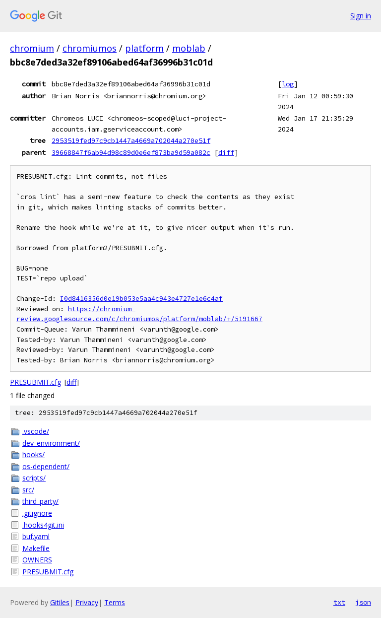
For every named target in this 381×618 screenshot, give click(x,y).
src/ (28, 489)
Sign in (360, 15)
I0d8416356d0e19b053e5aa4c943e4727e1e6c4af (141, 298)
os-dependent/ (45, 466)
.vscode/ (35, 431)
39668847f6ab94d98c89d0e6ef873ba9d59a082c (131, 152)
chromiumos (90, 48)
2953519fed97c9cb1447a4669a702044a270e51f (131, 140)
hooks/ (33, 454)
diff (226, 152)
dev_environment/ (51, 443)
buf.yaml (36, 536)
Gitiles (59, 602)
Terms (114, 602)
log (288, 83)
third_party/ (40, 501)
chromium (32, 48)
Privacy (86, 602)
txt (339, 602)
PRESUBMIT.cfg (35, 382)
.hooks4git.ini (43, 525)
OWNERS (37, 559)
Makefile (36, 548)
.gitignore (37, 513)
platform (144, 48)
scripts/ (34, 477)
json (363, 602)
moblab (188, 48)
